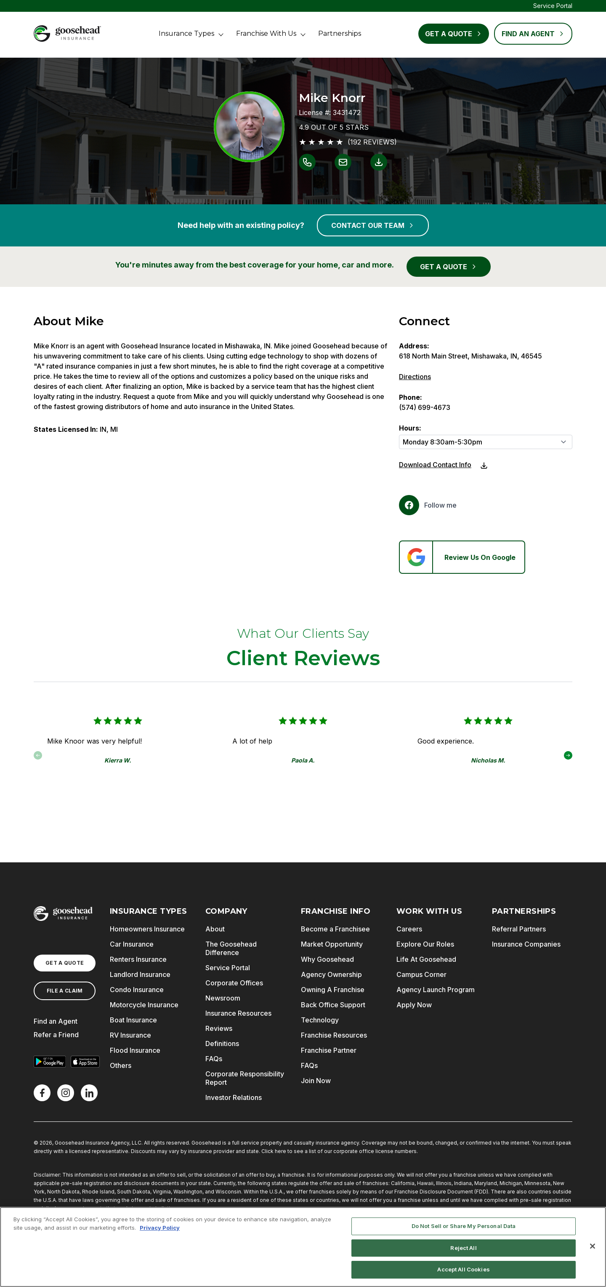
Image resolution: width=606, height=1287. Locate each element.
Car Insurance (132, 944)
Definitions (222, 1043)
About (215, 929)
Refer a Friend (56, 1034)
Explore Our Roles (425, 944)
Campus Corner (421, 974)
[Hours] (485, 442)
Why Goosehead (327, 959)
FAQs (213, 1058)
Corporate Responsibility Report (244, 1078)
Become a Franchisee (335, 929)
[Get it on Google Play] (50, 1062)
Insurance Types (186, 33)
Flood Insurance (135, 1050)
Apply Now (414, 1005)
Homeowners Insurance (147, 929)
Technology (320, 1020)
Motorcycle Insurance (144, 1005)
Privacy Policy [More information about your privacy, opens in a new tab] (160, 1227)
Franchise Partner (328, 1050)
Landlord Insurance (140, 974)
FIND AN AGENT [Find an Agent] (533, 33)
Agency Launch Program (435, 989)
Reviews (218, 1028)
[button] (568, 755)
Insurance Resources (238, 1013)
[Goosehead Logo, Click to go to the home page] (67, 33)
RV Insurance (130, 1035)
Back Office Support (333, 1005)
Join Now (316, 1080)
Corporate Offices (234, 983)
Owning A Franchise (332, 989)
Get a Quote (453, 33)
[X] (65, 1092)
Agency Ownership (331, 974)
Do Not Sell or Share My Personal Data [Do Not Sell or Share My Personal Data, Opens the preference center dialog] (464, 1226)
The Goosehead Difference (231, 948)
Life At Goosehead (426, 959)
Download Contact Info (435, 464)
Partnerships (339, 33)
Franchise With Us (266, 33)
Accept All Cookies (463, 1269)
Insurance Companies (526, 944)
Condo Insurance (137, 989)
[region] (303, 1247)
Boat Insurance (133, 1020)
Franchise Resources (334, 1035)
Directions (415, 376)
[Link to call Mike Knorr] (307, 162)
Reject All (463, 1247)
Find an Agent (55, 1021)
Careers (409, 929)
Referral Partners (519, 929)
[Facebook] (428, 505)
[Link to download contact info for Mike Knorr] (378, 162)
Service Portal (552, 5)
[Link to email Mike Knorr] (343, 162)
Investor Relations (233, 1097)
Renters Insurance (138, 959)
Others (120, 1065)
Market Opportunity (332, 944)
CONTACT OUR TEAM (373, 225)
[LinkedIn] (89, 1092)
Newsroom (222, 998)
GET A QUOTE (448, 266)
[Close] (592, 1246)
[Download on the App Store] (85, 1062)
